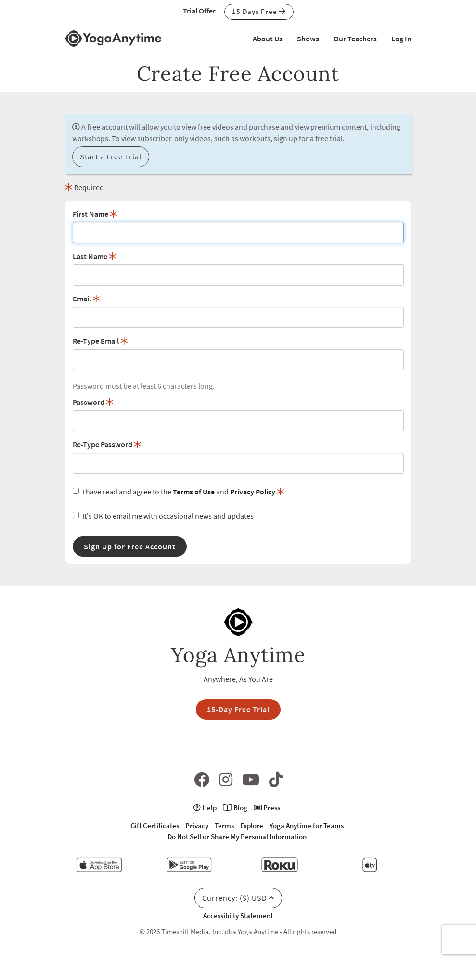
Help (205, 807)
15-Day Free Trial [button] (238, 709)
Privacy (196, 825)
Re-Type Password (107, 444)
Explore (251, 825)
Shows (308, 38)
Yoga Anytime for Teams (307, 825)
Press (267, 807)
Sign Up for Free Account (130, 546)
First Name (95, 214)
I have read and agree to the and (178, 491)
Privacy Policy (252, 491)
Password (93, 402)
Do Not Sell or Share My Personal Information (237, 836)
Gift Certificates (154, 825)
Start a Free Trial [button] (111, 156)
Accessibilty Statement (238, 915)
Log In (401, 38)
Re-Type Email (100, 341)
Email (86, 298)
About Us (268, 38)
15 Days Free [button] (259, 11)
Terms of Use (194, 491)
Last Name (94, 256)
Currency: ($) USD (238, 898)
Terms (224, 825)
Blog (235, 807)
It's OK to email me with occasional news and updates (163, 515)
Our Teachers (355, 38)
